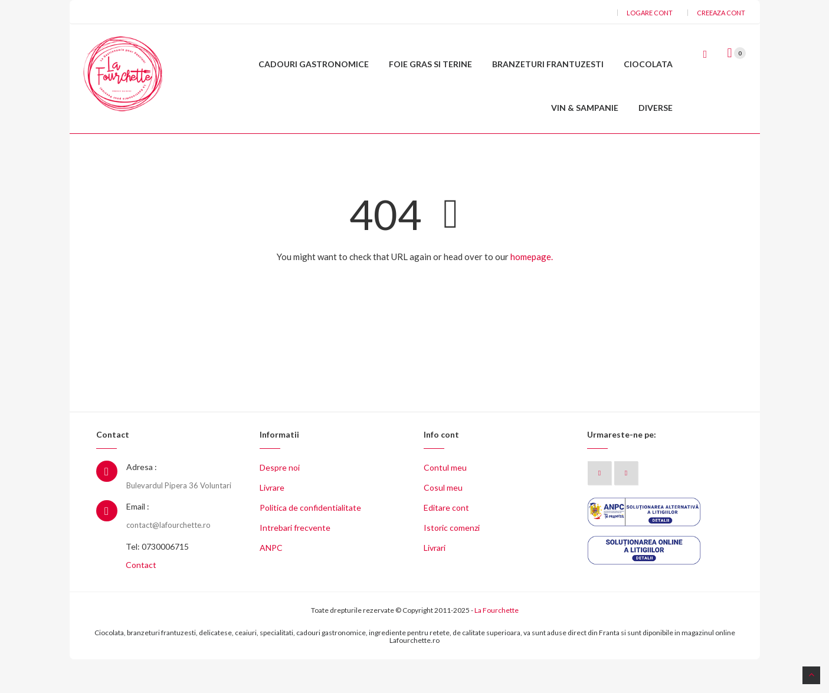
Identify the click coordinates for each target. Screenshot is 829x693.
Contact (141, 598)
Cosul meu (443, 521)
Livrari (434, 581)
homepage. (531, 289)
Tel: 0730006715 (157, 580)
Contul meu (445, 501)
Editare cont (446, 541)
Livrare (272, 521)
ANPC (271, 581)
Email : (137, 540)
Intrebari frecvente (295, 561)
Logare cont (650, 12)
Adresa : (141, 500)
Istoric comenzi (452, 561)
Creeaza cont (721, 12)
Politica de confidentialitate (310, 541)
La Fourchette (496, 643)
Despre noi (280, 501)
